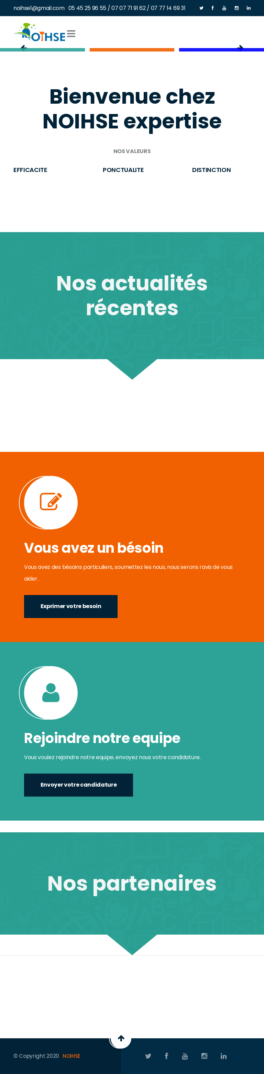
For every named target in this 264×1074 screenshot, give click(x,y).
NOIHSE (71, 1056)
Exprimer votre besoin (71, 606)
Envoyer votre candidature (79, 785)
